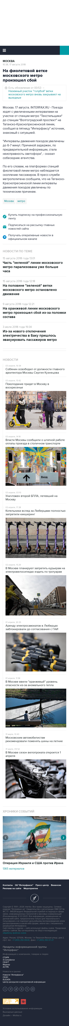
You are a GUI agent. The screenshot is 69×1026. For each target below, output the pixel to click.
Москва (9, 61)
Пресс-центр (42, 885)
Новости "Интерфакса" (13, 975)
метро (21, 201)
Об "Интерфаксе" (24, 885)
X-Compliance (9, 960)
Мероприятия (31, 888)
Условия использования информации (22, 1008)
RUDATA (6, 979)
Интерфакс (34, 50)
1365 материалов (13, 868)
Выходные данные (12, 1012)
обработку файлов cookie (14, 933)
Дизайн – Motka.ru (12, 1015)
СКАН (5, 977)
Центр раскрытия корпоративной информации (24, 982)
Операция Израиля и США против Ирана (33, 863)
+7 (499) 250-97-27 (45, 940)
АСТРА (6, 967)
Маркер (6, 964)
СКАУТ (6, 962)
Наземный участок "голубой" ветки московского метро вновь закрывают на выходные (34, 94)
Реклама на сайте (12, 888)
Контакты (8, 885)
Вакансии (56, 885)
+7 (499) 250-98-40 (21, 940)
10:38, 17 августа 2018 (14, 64)
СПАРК (6, 957)
